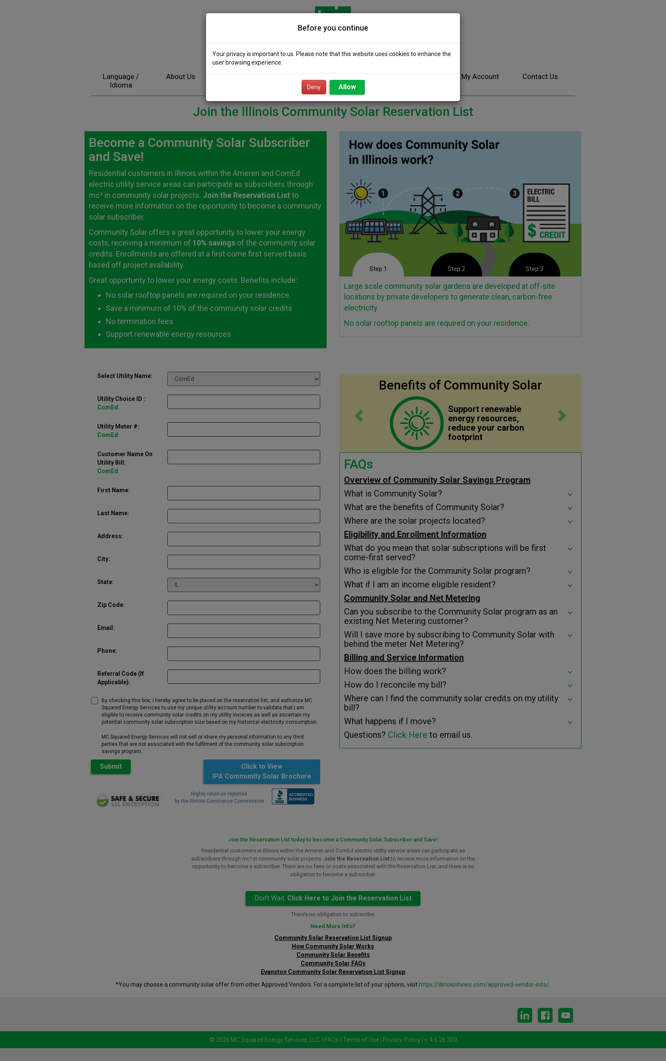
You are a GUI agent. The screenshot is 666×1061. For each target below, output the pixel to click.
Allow (347, 87)
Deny (314, 87)
